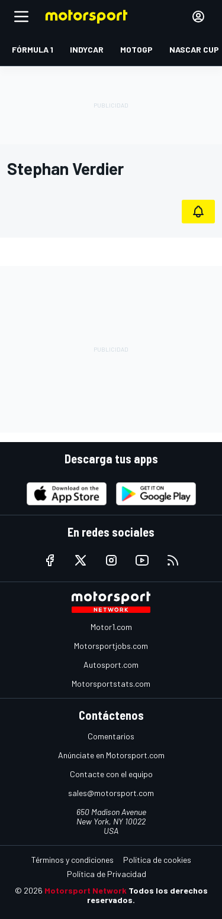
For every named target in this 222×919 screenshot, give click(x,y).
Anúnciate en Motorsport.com (111, 755)
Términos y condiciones (72, 860)
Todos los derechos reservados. (147, 895)
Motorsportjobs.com (111, 646)
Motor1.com (111, 627)
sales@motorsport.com (111, 793)
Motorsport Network (85, 890)
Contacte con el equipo (111, 774)
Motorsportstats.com (111, 683)
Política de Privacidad (106, 874)
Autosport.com (111, 665)
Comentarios (111, 736)
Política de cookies (157, 860)
